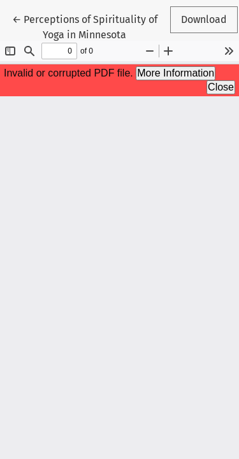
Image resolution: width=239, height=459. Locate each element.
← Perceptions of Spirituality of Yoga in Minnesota (84, 26)
